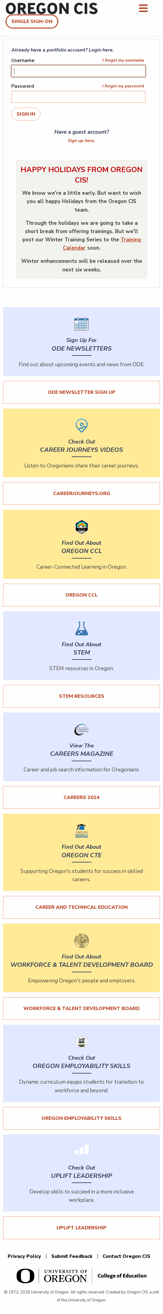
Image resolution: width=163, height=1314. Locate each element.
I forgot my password (123, 86)
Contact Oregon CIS (126, 1256)
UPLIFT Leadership (81, 1227)
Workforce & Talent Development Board (81, 1008)
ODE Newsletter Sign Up (81, 392)
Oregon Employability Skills (81, 1118)
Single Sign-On (31, 21)
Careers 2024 (82, 797)
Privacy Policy (24, 1256)
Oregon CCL (81, 595)
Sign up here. (81, 140)
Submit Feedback (71, 1256)
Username (22, 60)
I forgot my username (123, 60)
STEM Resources (81, 696)
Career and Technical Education (81, 907)
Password (22, 86)
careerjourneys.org (81, 493)
